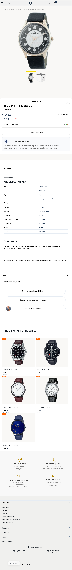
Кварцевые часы (45, 199)
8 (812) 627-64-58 (53, 551)
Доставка (36, 275)
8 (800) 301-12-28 (19, 551)
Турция (41, 195)
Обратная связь (7, 523)
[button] (2, 3)
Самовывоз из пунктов (36, 281)
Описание (36, 168)
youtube (29, 564)
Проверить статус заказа (11, 520)
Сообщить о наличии (36, 132)
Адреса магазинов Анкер (53, 555)
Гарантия (5, 514)
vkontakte (23, 564)
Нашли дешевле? (64, 115)
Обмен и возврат (8, 517)
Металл (42, 207)
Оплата (4, 511)
